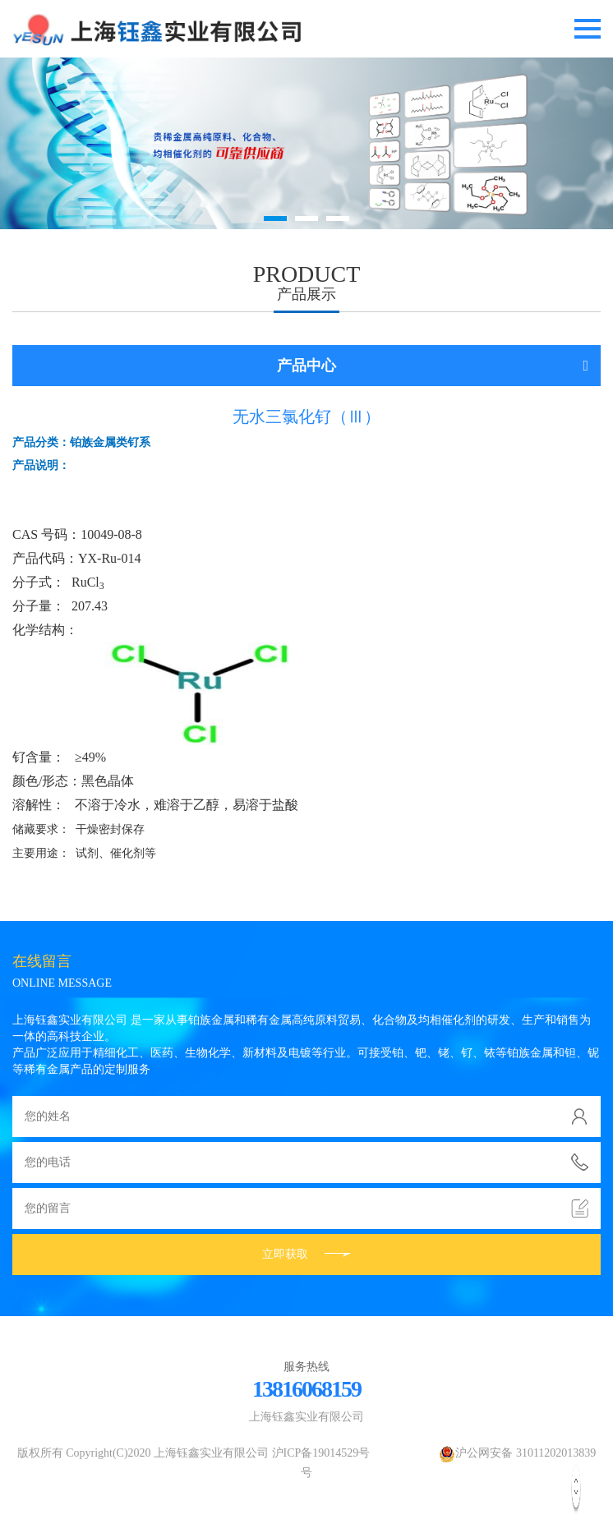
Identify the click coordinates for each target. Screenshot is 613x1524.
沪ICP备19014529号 (321, 1453)
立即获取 (306, 1254)
